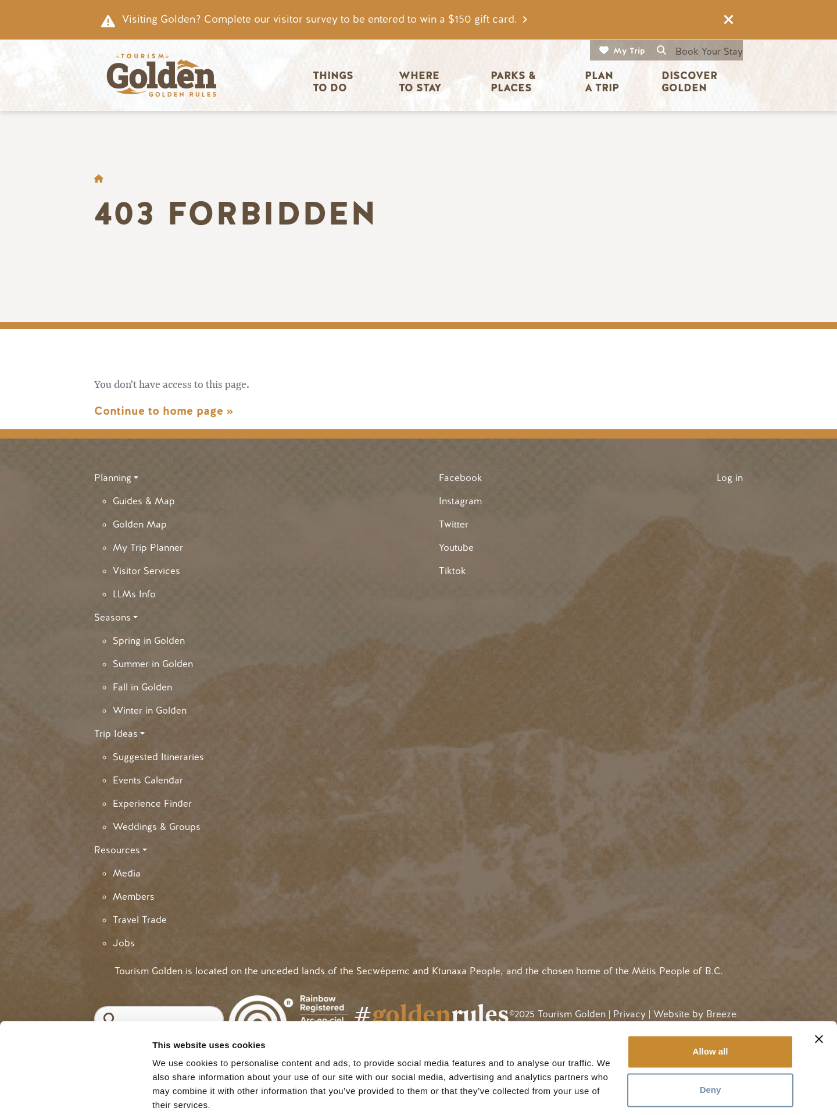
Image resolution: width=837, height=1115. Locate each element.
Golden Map (140, 524)
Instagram (460, 501)
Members (134, 896)
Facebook (460, 478)
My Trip (629, 50)
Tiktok (452, 571)
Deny (710, 1044)
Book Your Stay (709, 51)
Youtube (456, 548)
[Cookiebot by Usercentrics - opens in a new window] (75, 1092)
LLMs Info (134, 594)
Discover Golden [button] (690, 82)
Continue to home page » (163, 411)
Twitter (453, 524)
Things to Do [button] (334, 82)
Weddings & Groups (157, 827)
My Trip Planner (148, 548)
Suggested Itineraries (158, 757)
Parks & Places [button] (515, 82)
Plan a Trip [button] (602, 82)
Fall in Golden (142, 687)
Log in (730, 478)
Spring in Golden (149, 641)
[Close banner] (819, 994)
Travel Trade (140, 920)
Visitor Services (146, 571)
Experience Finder (152, 803)
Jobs (124, 943)
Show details (179, 1092)
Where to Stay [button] (420, 82)
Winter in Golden (150, 710)
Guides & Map (144, 501)
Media (127, 873)
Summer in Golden (153, 664)
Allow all (710, 1006)
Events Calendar (148, 780)
